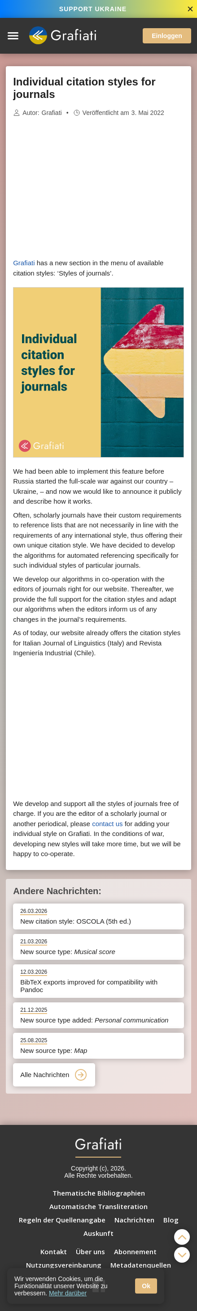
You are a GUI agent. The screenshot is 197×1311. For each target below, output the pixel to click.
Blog (171, 1219)
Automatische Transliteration (98, 1206)
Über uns (90, 1251)
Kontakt (53, 1251)
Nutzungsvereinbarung (63, 1264)
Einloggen (167, 35)
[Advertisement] (98, 188)
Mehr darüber (68, 1293)
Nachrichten (134, 1219)
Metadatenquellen (140, 1264)
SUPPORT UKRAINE (93, 9)
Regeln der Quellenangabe (62, 1219)
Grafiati (52, 113)
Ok (146, 1286)
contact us (107, 823)
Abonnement (135, 1251)
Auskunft (98, 1233)
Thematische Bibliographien (99, 1192)
